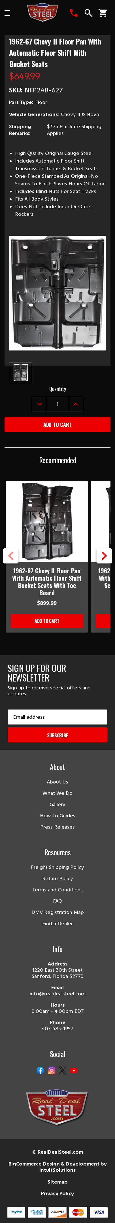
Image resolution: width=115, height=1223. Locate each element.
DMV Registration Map (57, 912)
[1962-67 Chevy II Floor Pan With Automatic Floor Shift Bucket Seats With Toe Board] (47, 521)
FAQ (57, 901)
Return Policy (57, 878)
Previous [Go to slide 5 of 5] (10, 555)
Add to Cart (47, 621)
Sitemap (58, 1182)
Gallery (57, 804)
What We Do (57, 793)
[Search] (88, 13)
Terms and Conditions (57, 890)
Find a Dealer (57, 923)
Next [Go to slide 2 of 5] (104, 555)
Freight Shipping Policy (57, 867)
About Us (57, 782)
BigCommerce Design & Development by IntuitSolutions (57, 1167)
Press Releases (57, 827)
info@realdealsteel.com (58, 994)
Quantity (57, 388)
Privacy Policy (57, 1193)
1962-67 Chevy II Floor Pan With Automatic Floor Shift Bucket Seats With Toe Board (47, 581)
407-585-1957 (57, 1029)
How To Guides (57, 816)
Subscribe (57, 735)
